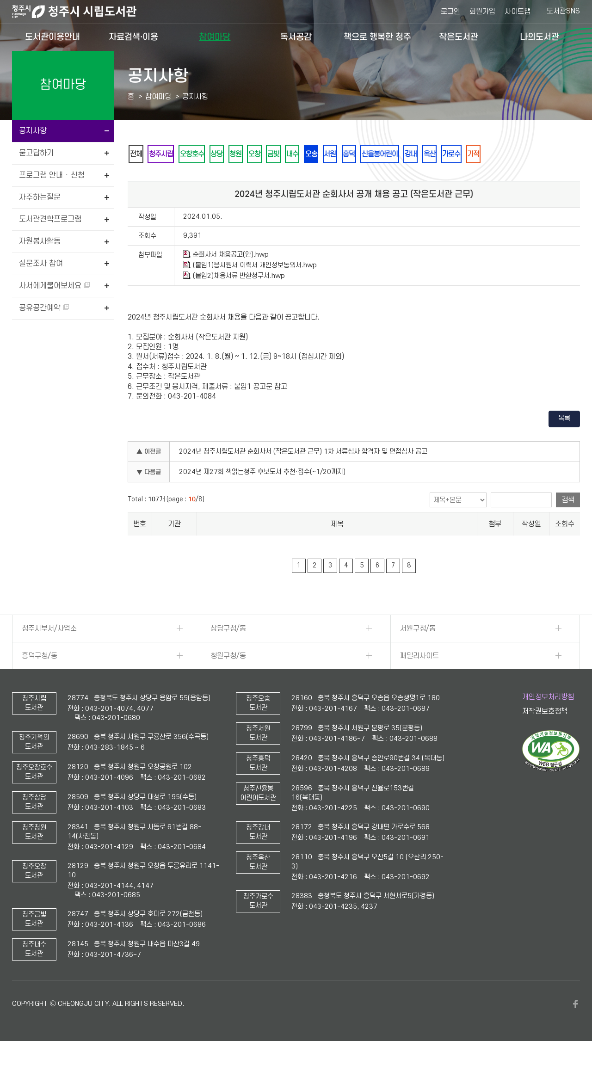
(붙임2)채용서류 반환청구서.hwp (234, 301)
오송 (364, 154)
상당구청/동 (228, 653)
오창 (290, 154)
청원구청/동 (228, 681)
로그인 (450, 11)
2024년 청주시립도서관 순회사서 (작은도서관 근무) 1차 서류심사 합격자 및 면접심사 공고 (303, 477)
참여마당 (214, 36)
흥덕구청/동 (39, 681)
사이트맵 (517, 11)
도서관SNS (563, 11)
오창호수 (209, 154)
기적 (139, 179)
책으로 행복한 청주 (377, 36)
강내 (490, 154)
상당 (240, 154)
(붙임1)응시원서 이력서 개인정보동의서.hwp (250, 290)
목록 (564, 444)
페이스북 (575, 1029)
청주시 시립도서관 (81, 11)
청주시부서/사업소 (49, 653)
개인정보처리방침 (548, 722)
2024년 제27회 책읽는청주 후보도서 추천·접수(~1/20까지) (262, 497)
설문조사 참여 (41, 263)
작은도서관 (458, 36)
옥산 (515, 154)
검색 (567, 525)
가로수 (544, 154)
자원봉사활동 (40, 241)
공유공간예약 (44, 308)
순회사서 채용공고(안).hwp (226, 280)
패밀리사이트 (419, 681)
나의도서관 (539, 36)
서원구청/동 (418, 653)
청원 (265, 154)
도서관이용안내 (52, 36)
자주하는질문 (40, 197)
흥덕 (414, 154)
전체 (139, 154)
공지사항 (33, 131)
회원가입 (482, 11)
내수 (339, 154)
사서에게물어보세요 (54, 286)
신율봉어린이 (452, 154)
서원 (389, 154)
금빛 (314, 154)
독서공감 (296, 36)
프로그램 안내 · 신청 (52, 175)
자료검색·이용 (133, 36)
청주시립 (171, 154)
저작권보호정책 (544, 737)
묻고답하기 (36, 153)
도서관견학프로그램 (50, 219)
